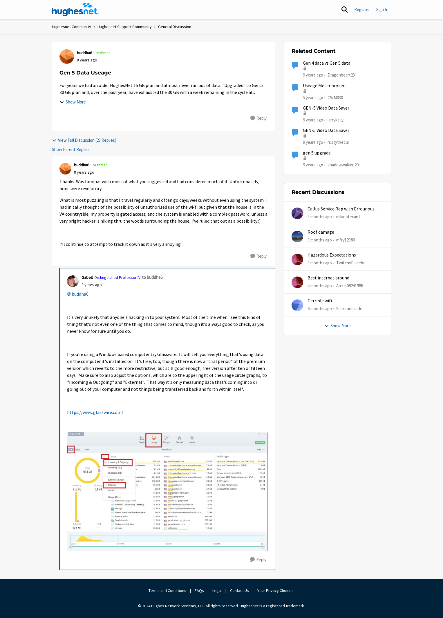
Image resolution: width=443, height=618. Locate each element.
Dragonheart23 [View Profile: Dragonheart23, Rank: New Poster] (341, 75)
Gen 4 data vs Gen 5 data (326, 63)
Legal (217, 590)
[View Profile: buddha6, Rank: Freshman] (66, 56)
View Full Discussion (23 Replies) (84, 140)
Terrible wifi (320, 301)
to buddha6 (152, 277)
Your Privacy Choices (275, 590)
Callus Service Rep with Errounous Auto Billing (341, 209)
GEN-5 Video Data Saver (326, 108)
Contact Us (239, 590)
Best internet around (328, 278)
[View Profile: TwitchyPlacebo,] (297, 259)
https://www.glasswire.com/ (95, 412)
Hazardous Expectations (332, 255)
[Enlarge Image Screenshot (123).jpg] (167, 491)
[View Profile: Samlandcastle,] (297, 305)
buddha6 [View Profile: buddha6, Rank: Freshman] (84, 52)
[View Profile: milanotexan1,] (297, 213)
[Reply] (258, 118)
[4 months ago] (320, 286)
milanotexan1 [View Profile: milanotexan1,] (348, 216)
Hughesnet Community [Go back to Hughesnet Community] (71, 26)
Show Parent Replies (71, 149)
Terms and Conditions (167, 590)
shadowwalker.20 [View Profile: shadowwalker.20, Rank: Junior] (343, 164)
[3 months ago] (320, 217)
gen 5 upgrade (317, 153)
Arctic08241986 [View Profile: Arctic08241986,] (349, 285)
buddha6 (80, 294)
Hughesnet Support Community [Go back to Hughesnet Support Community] (124, 26)
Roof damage (321, 232)
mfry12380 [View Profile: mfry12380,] (345, 239)
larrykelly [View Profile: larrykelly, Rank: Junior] (335, 120)
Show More (72, 102)
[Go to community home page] (76, 9)
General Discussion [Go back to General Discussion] (174, 26)
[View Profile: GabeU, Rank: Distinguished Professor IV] (73, 281)
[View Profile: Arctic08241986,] (297, 282)
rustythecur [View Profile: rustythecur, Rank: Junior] (338, 142)
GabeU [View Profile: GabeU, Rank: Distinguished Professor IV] (87, 277)
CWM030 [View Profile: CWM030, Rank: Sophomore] (335, 97)
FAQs (199, 590)
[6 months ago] (320, 309)
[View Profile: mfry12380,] (297, 236)
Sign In (382, 9)
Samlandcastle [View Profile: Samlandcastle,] (349, 308)
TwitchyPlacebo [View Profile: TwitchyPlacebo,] (351, 263)
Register (362, 9)
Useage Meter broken (324, 86)
